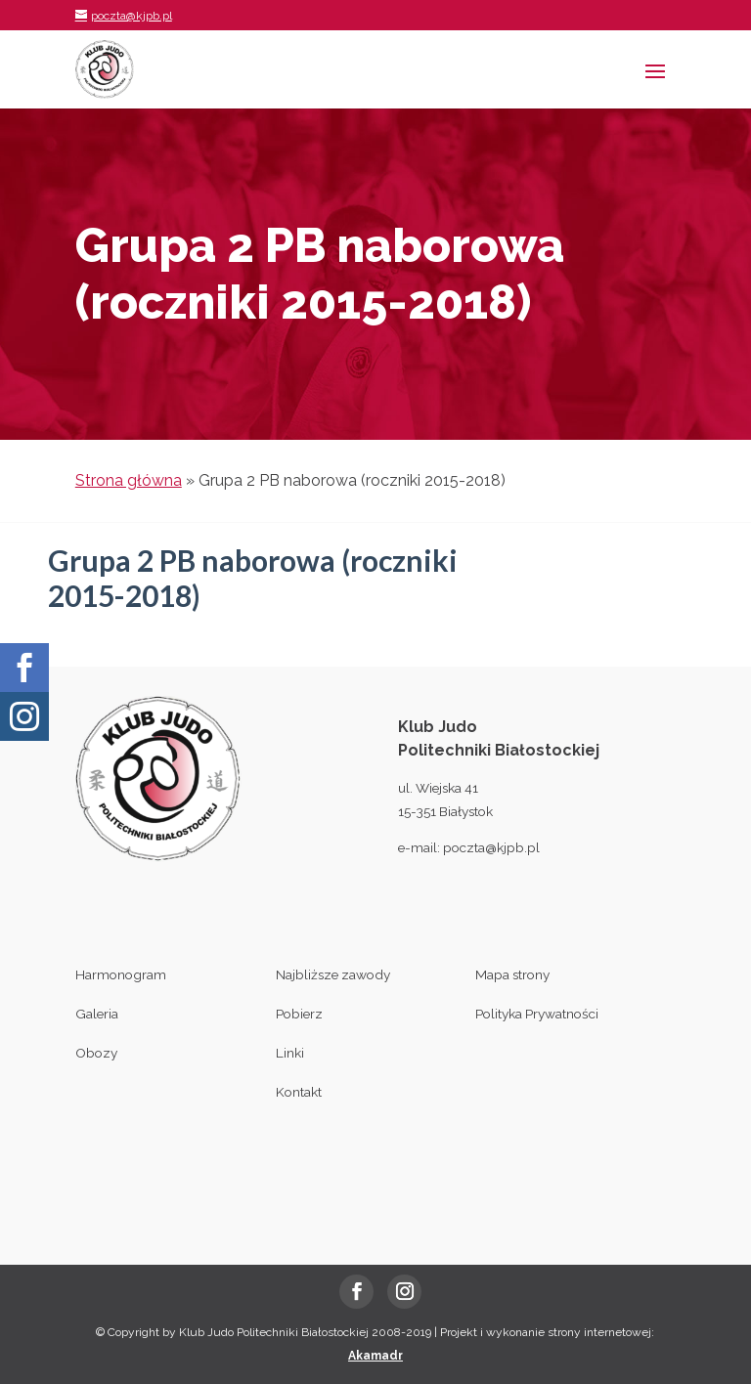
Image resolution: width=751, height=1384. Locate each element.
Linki (290, 1052)
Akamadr (375, 1355)
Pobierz (299, 1013)
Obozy (96, 1052)
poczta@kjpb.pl (491, 847)
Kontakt (299, 1092)
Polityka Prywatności (536, 1013)
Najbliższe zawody (333, 974)
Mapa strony (512, 974)
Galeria (96, 1013)
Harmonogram (120, 974)
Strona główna (128, 480)
